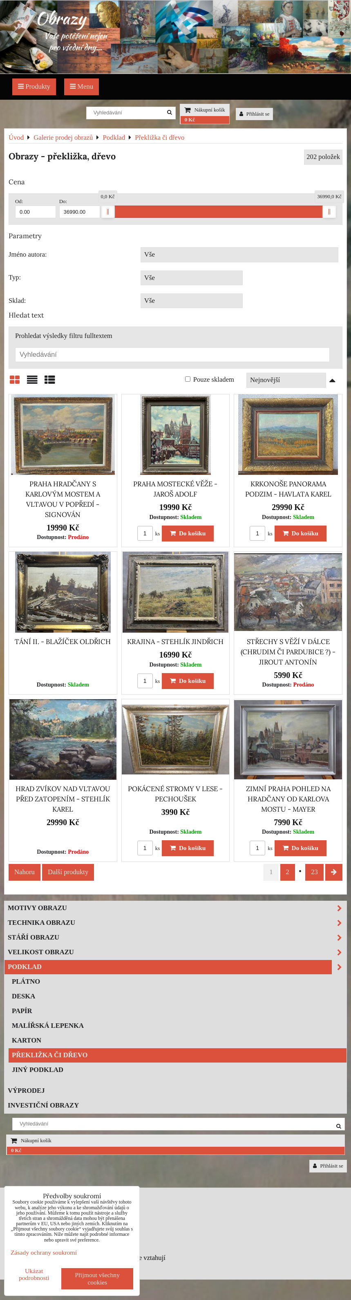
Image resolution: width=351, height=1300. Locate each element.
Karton (26, 1040)
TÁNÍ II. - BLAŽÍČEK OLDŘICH (63, 641)
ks (148, 534)
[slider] (108, 211)
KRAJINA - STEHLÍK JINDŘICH (175, 641)
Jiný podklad (37, 1070)
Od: (35, 208)
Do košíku (188, 533)
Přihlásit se (254, 114)
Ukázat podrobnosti (34, 1274)
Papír (22, 1011)
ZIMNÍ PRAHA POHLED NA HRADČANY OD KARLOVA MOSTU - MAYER (288, 799)
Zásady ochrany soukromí (44, 1252)
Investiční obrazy (43, 1105)
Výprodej (26, 1090)
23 (314, 872)
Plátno (26, 981)
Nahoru (24, 872)
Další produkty (68, 872)
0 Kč (190, 120)
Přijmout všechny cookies (97, 1278)
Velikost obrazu (177, 952)
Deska (23, 996)
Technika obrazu (177, 923)
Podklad (177, 967)
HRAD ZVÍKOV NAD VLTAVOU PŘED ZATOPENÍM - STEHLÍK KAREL (63, 799)
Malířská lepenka (48, 1025)
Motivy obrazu (177, 908)
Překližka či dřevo (49, 1055)
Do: (79, 208)
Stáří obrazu (177, 938)
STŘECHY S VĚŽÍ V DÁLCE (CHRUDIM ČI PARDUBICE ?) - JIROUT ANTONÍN (288, 652)
